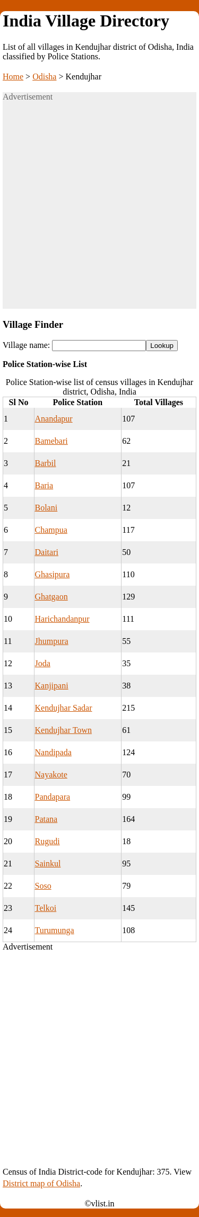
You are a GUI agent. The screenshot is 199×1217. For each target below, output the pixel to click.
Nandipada (53, 752)
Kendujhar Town (63, 730)
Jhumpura (51, 641)
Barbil (45, 463)
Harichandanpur (62, 618)
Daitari (46, 552)
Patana (46, 819)
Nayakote (51, 774)
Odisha (44, 76)
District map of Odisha (41, 1183)
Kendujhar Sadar (63, 707)
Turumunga (54, 930)
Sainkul (48, 863)
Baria (44, 485)
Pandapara (53, 796)
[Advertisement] (99, 209)
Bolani (46, 507)
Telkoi (46, 907)
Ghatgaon (51, 596)
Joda (42, 663)
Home (13, 76)
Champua (51, 529)
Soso (43, 885)
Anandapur (54, 418)
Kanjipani (51, 685)
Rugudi (47, 841)
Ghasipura (52, 574)
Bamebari (51, 440)
